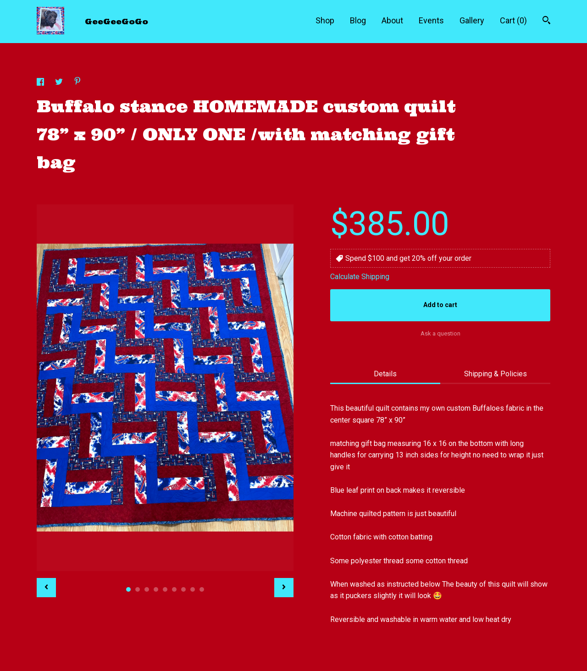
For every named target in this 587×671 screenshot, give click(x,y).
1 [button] (128, 589)
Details (385, 373)
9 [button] (201, 589)
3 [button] (146, 589)
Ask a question (440, 333)
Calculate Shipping (359, 276)
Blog (358, 20)
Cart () (513, 20)
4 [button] (156, 589)
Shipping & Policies (495, 373)
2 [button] (137, 589)
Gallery (472, 20)
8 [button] (192, 589)
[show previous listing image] (46, 587)
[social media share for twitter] (60, 83)
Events (431, 20)
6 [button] (174, 589)
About (392, 20)
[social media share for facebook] (41, 83)
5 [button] (165, 589)
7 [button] (183, 589)
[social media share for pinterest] (77, 82)
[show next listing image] (284, 587)
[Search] (546, 21)
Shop (325, 20)
